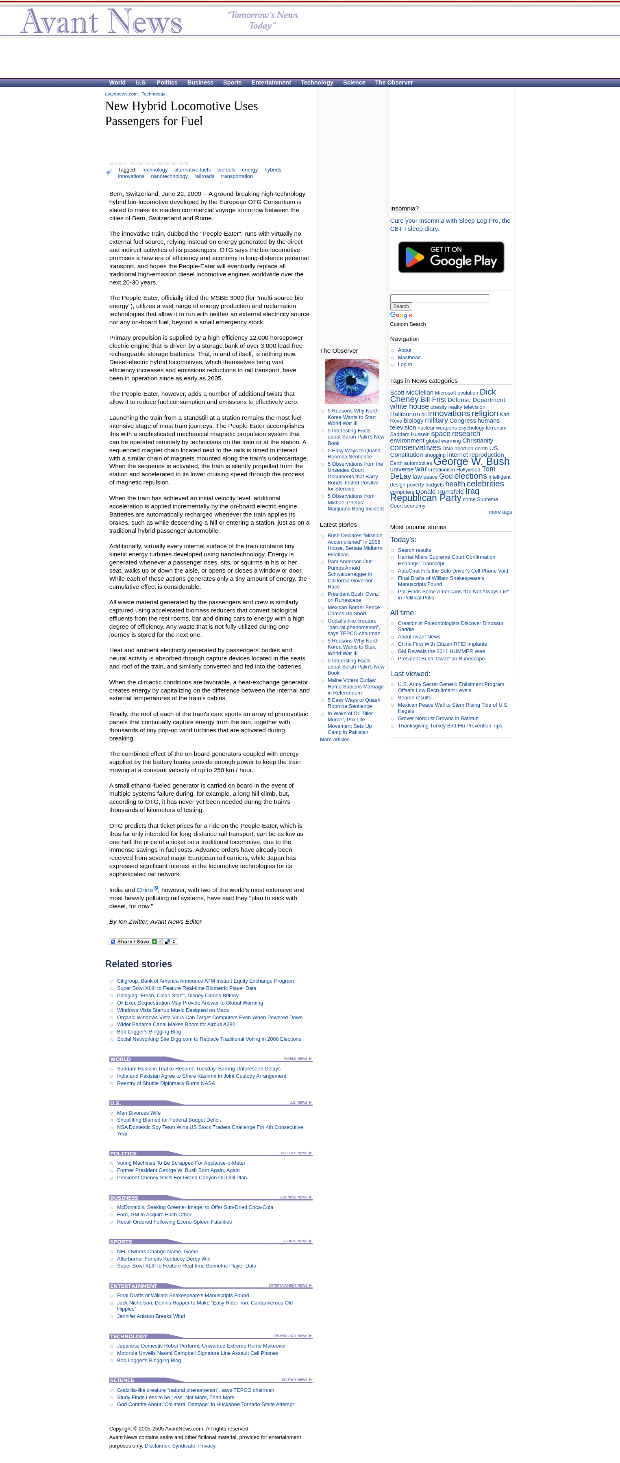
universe (402, 469)
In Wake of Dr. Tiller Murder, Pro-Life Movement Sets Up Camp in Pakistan (350, 722)
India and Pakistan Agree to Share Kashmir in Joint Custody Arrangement (201, 1076)
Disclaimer (157, 1446)
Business (200, 82)
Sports (232, 82)
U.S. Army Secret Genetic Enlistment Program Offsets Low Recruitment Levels (451, 687)
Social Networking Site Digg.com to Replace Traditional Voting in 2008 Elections (209, 1039)
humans (489, 420)
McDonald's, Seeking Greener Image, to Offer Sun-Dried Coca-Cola (195, 1207)
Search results (414, 550)
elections (470, 475)
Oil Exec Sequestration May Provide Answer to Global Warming (190, 1003)
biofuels (226, 170)
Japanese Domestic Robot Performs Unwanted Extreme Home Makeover (201, 1346)
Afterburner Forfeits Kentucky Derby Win (164, 1259)
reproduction (487, 454)
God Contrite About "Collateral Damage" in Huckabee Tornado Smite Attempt (205, 1404)
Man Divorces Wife (139, 1113)
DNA (447, 448)
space (441, 434)
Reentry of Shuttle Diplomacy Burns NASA (166, 1083)
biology (414, 420)
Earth (396, 463)
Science (354, 82)
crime (469, 499)
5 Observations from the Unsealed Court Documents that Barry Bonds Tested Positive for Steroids (355, 476)
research (466, 434)
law (417, 476)
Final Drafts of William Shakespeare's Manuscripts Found (183, 1295)
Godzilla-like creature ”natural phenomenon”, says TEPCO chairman (195, 1390)
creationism (442, 470)
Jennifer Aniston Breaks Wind (151, 1316)
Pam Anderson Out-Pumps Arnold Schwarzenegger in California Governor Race (350, 573)
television (403, 427)
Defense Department (476, 399)
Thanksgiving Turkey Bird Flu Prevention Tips (450, 726)
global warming (443, 441)
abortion (464, 448)
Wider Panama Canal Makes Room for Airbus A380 (176, 1024)
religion (485, 413)
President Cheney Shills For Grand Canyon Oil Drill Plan (182, 1177)
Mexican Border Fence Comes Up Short (354, 610)
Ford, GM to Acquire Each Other (154, 1214)
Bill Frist (433, 399)
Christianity (477, 440)
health (455, 484)
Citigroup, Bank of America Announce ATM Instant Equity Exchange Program (205, 981)
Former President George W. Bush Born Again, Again (178, 1170)
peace (430, 477)
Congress (462, 420)
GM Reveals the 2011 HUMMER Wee (441, 651)
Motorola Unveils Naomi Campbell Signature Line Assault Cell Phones (197, 1353)
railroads (204, 176)
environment (407, 440)
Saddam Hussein (410, 434)
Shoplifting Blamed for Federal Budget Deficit (169, 1120)
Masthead (409, 357)
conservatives (415, 447)
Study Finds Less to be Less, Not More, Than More (176, 1397)
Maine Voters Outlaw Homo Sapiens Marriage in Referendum (356, 686)
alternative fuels (192, 170)
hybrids (273, 170)
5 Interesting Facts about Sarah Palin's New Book (356, 437)
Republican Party (425, 498)
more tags (500, 512)
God (446, 476)
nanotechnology (169, 176)
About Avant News (419, 637)
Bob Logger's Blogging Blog (149, 1032)
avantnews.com (121, 93)
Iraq (472, 490)
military (436, 420)
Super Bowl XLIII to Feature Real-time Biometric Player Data (187, 988)
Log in (405, 364)
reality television (466, 407)
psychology (471, 428)
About (404, 350)
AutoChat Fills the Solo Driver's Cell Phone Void (453, 571)
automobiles (418, 463)
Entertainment (271, 82)
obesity (439, 407)
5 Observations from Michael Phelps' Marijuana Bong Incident (356, 502)
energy (250, 170)
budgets (434, 485)
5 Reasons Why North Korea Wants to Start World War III (353, 417)
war (421, 469)
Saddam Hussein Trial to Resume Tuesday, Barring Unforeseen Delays (199, 1069)
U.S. (141, 82)
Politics (167, 82)
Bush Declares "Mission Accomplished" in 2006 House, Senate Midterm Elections (355, 544)
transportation (237, 176)
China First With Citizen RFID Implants (442, 644)
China (145, 889)
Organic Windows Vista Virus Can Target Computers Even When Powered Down (210, 1017)
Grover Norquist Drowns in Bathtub (438, 718)
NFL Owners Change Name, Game (157, 1251)
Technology (317, 82)
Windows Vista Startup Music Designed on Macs (173, 1010)
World (117, 82)
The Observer (394, 82)
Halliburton (405, 413)
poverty (415, 485)
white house (409, 406)
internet (457, 454)
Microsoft (445, 393)
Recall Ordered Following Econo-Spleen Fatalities (174, 1222)
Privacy (206, 1446)
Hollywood (469, 470)
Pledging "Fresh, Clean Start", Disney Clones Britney (178, 995)
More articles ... (337, 739)
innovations (131, 176)
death (481, 448)
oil (424, 414)
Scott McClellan (412, 392)
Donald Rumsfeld (440, 491)
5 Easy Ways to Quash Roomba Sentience (354, 453)
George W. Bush (471, 461)
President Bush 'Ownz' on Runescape (354, 597)
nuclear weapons (437, 428)
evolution (467, 393)
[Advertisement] (306, 57)
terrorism (496, 428)
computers (402, 492)
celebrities (485, 483)
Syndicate (183, 1446)
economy (414, 506)
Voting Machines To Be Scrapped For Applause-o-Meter (181, 1163)
